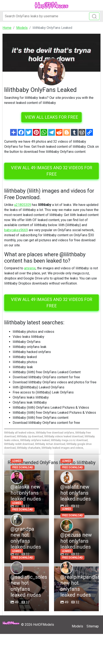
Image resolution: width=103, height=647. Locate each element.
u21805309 (22, 205)
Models (77, 626)
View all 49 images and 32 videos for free (51, 171)
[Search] (51, 16)
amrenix (30, 268)
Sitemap (93, 626)
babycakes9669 (16, 230)
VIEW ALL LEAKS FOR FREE (51, 117)
